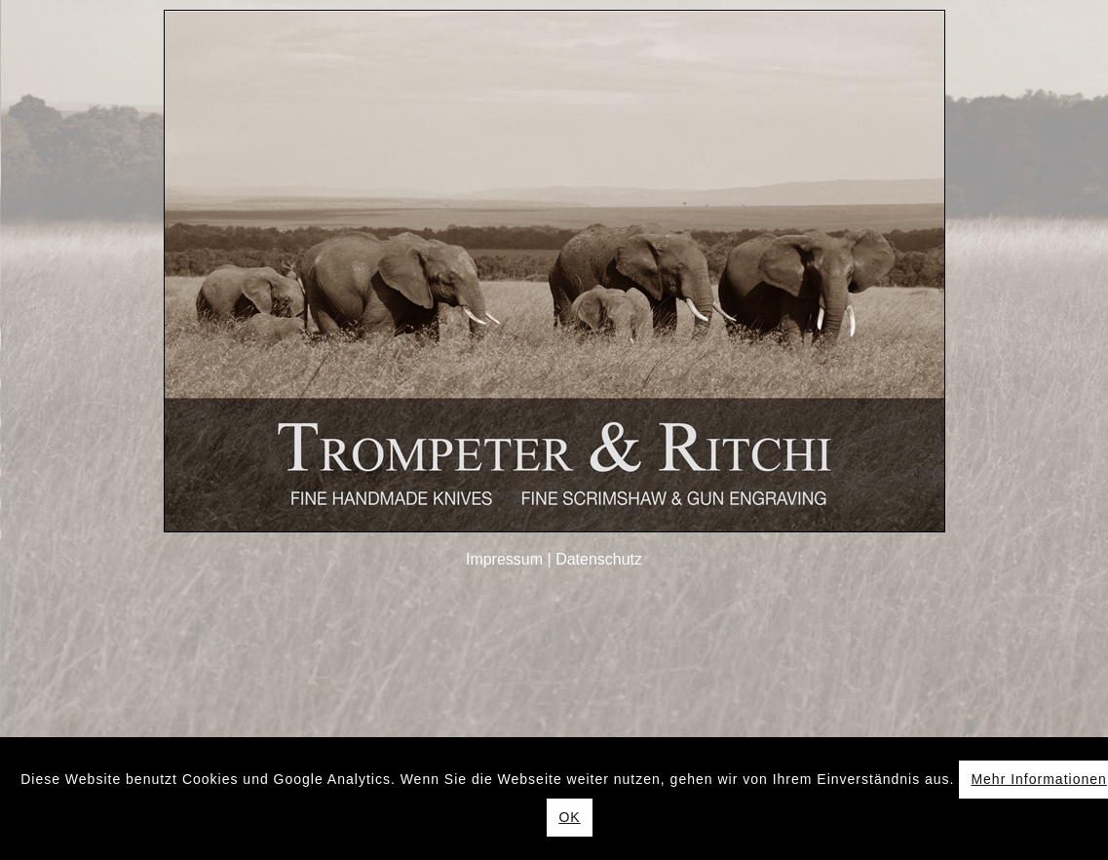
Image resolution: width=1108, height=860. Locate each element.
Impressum (504, 559)
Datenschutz (598, 559)
